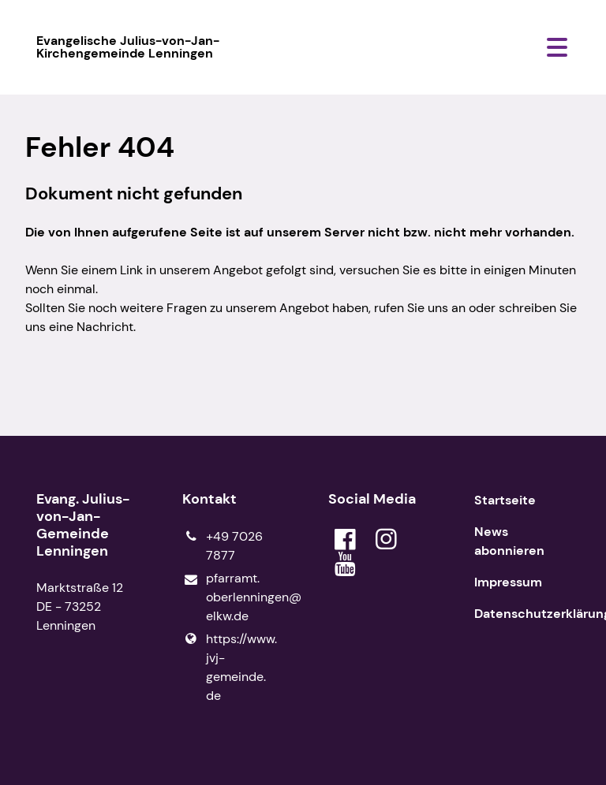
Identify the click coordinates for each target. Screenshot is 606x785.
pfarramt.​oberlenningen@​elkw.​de (230, 598)
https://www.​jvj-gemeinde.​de (229, 667)
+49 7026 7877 (222, 546)
